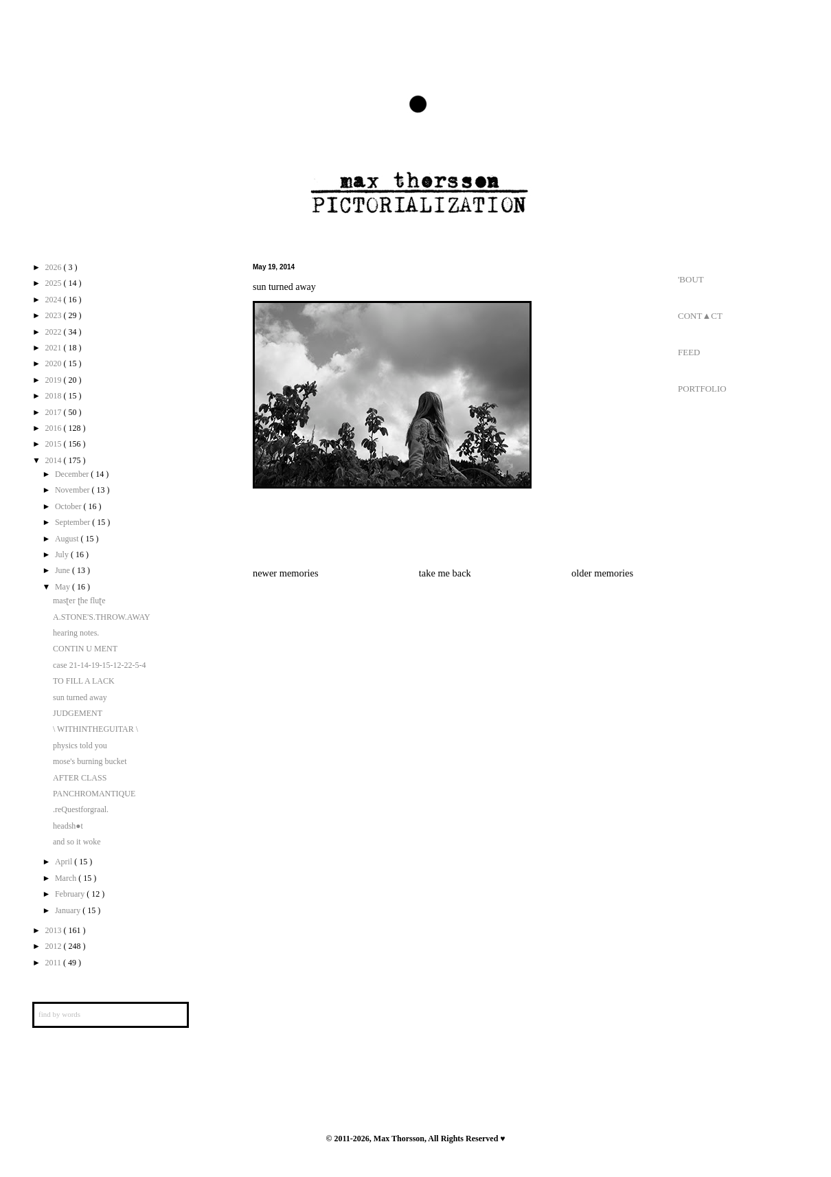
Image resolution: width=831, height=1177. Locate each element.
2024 (54, 299)
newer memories (286, 573)
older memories (602, 573)
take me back (445, 573)
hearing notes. (76, 633)
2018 (54, 396)
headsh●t (68, 826)
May (63, 587)
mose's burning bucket (89, 761)
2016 (54, 428)
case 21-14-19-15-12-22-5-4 (99, 665)
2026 (54, 267)
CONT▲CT (700, 316)
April (64, 861)
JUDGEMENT (77, 713)
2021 (54, 347)
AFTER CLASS (79, 778)
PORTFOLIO (702, 388)
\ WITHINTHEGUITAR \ (95, 729)
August (68, 538)
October (69, 506)
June (63, 570)
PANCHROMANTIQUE (94, 793)
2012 (54, 946)
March (66, 878)
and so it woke (77, 842)
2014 (54, 460)
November (73, 490)
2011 (54, 962)
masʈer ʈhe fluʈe (79, 600)
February (71, 894)
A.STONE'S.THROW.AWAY (101, 617)
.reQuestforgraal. (81, 809)
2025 (54, 283)
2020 (54, 363)
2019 (54, 380)
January (68, 910)
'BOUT (691, 279)
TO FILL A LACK (84, 681)
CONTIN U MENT (85, 648)
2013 (54, 930)
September (73, 522)
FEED (689, 352)
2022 (54, 332)
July (63, 554)
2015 (54, 444)
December (73, 474)
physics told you (80, 745)
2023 (54, 315)
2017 (54, 412)
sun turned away (80, 697)
